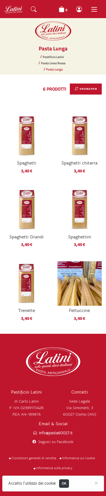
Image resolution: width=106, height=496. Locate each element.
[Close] (96, 482)
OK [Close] (64, 483)
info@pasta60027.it (56, 433)
